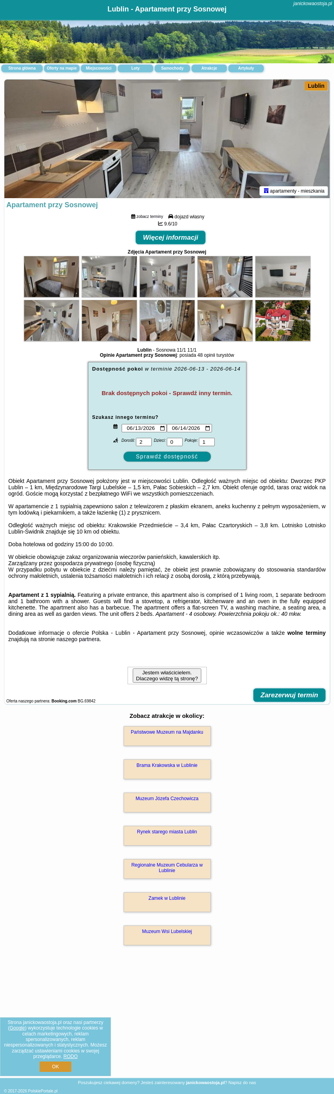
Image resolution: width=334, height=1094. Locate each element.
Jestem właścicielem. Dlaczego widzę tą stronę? (167, 675)
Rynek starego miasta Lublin (167, 832)
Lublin (316, 86)
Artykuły (246, 68)
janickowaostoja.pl (313, 3)
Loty (135, 68)
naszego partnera (77, 639)
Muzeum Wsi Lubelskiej (167, 931)
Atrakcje (209, 68)
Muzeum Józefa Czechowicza (167, 798)
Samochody (172, 68)
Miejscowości (98, 68)
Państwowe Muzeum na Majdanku (167, 732)
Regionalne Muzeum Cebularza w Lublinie (166, 867)
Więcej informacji (170, 237)
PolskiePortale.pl (42, 1091)
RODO (70, 1056)
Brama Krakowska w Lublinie (166, 765)
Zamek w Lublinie (167, 898)
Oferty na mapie (62, 68)
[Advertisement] (167, 1020)
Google (17, 1028)
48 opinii (206, 355)
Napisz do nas (242, 1082)
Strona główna (22, 68)
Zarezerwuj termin (290, 695)
